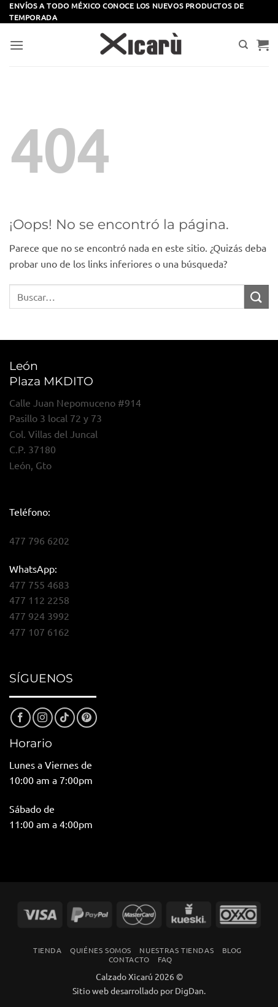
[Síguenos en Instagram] (43, 717)
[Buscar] (243, 44)
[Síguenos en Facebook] (20, 717)
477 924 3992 (39, 615)
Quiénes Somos (100, 950)
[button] (16, 45)
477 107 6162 (39, 631)
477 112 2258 (39, 600)
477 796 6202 (39, 540)
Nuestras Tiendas (176, 950)
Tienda (47, 950)
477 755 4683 (39, 584)
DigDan (189, 990)
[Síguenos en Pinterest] (87, 717)
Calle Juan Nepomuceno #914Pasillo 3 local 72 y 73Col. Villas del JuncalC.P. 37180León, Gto (75, 433)
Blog (232, 950)
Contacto (129, 959)
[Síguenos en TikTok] (65, 717)
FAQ (165, 959)
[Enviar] (256, 297)
